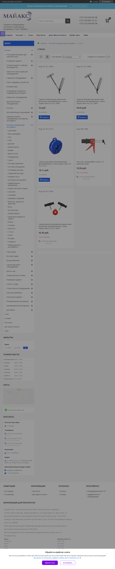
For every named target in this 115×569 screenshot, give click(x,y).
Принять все (50, 563)
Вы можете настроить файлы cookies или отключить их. (57, 558)
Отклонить (67, 563)
